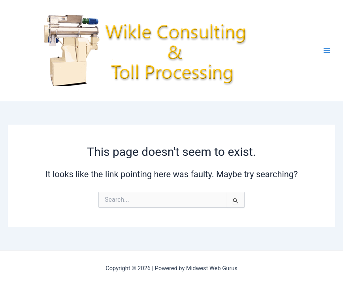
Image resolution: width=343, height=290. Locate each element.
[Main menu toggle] (326, 50)
